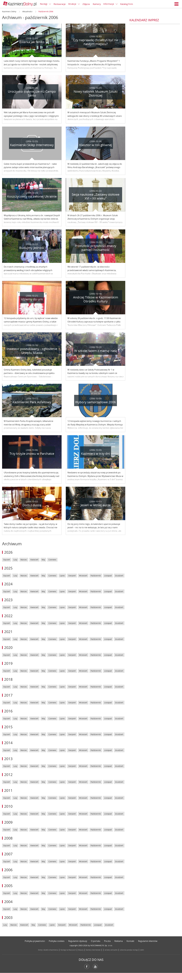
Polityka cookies (56, 941)
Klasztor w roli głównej (95, 145)
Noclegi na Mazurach (68, 950)
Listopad (108, 575)
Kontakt (130, 941)
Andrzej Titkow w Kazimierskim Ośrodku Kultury (95, 299)
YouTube (95, 966)
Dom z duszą (31, 505)
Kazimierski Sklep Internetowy (32, 145)
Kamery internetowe (93, 950)
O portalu (95, 941)
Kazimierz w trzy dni (95, 453)
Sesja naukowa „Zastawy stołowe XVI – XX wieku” (95, 196)
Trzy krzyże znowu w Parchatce (32, 453)
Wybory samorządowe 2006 (95, 402)
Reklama (118, 941)
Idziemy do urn (32, 299)
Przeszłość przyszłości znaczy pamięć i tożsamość (95, 248)
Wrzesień (83, 575)
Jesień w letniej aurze (96, 505)
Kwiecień (34, 559)
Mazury (81, 950)
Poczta (107, 941)
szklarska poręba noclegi (129, 950)
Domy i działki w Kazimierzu (48, 950)
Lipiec (62, 575)
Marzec (24, 559)
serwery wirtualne (111, 950)
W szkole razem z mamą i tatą (95, 351)
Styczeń (6, 559)
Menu (176, 4)
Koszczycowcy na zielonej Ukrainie (32, 196)
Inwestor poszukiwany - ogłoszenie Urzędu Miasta (32, 351)
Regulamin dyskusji (77, 941)
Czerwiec (52, 559)
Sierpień (72, 575)
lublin (142, 950)
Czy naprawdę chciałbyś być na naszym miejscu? (95, 42)
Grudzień (119, 575)
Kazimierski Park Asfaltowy (32, 402)
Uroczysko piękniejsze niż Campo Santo (32, 93)
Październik (96, 575)
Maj (43, 559)
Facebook (86, 966)
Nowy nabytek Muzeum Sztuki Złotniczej (95, 93)
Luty (15, 559)
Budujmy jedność (31, 248)
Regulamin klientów (147, 941)
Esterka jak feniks (31, 42)
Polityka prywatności (35, 941)
